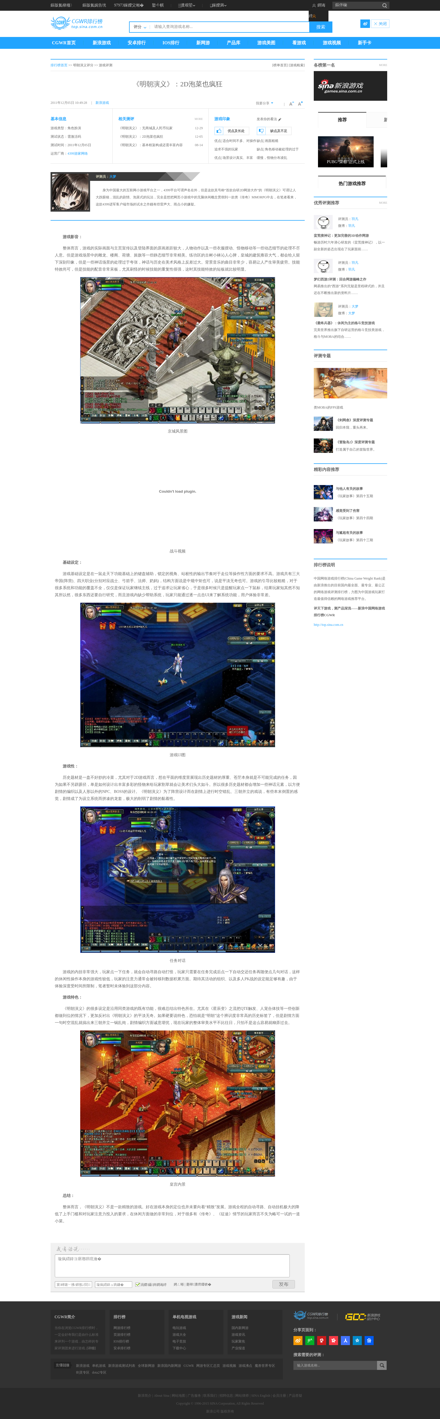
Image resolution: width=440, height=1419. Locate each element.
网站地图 (178, 1396)
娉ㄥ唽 (179, 1284)
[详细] (91, 1348)
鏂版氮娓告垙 (94, 5)
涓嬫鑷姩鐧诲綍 (151, 1284)
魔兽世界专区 (265, 1366)
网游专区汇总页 (208, 1366)
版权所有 (227, 1411)
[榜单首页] (280, 65)
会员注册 (279, 1396)
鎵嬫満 (218, 5)
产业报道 (238, 1348)
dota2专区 (99, 1372)
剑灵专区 (83, 1372)
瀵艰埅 (187, 5)
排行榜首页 (59, 65)
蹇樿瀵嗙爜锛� (198, 1284)
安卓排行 (137, 42)
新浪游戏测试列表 (121, 1366)
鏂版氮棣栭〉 (62, 5)
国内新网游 (240, 1328)
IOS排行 (171, 42)
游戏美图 (266, 42)
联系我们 (210, 1396)
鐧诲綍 (317, 10)
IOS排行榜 (121, 1341)
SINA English (260, 1396)
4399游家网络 (77, 153)
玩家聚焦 (238, 1341)
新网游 (203, 42)
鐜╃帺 (158, 5)
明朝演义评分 (83, 65)
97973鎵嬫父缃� (129, 5)
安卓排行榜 (122, 1348)
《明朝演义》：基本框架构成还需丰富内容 (150, 145)
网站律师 (242, 1396)
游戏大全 (179, 1335)
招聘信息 (226, 1396)
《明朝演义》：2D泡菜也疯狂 (140, 137)
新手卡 (364, 42)
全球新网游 (146, 1366)
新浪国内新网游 (169, 1366)
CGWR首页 (64, 42)
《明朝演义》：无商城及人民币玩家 (145, 128)
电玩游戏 (179, 1328)
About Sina (161, 1396)
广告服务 (194, 1396)
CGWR (189, 1366)
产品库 (233, 42)
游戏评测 (105, 65)
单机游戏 (99, 1366)
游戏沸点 (245, 1366)
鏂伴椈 (341, 5)
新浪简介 (144, 1396)
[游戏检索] (297, 65)
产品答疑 (295, 1396)
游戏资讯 (238, 1335)
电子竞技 (179, 1341)
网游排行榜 (122, 1328)
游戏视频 (332, 42)
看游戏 (299, 42)
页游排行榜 (122, 1335)
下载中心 (179, 1348)
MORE (199, 118)
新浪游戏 (102, 42)
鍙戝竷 (283, 1284)
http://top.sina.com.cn (328, 625)
